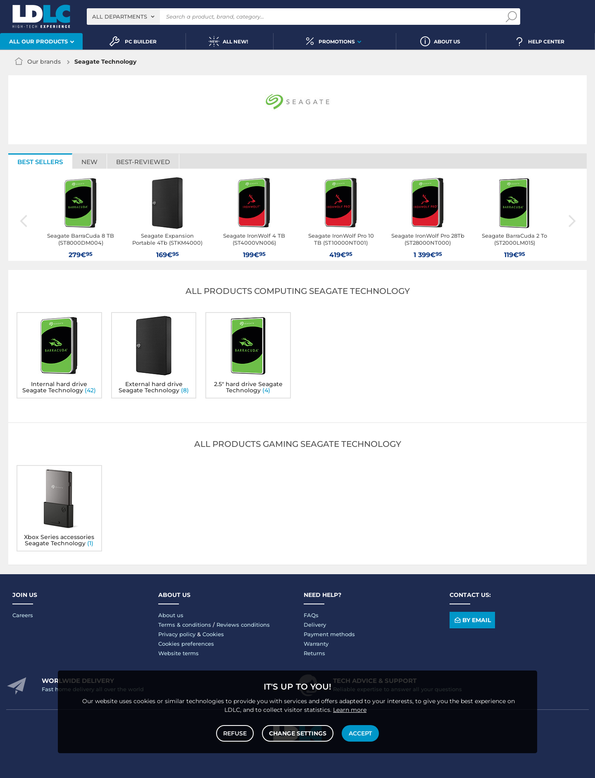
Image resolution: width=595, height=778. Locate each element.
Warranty (316, 643)
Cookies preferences (186, 643)
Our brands (44, 61)
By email (472, 620)
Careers (22, 615)
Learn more (350, 710)
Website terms (178, 653)
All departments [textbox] (119, 16)
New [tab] (89, 162)
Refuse (235, 733)
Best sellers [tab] (40, 162)
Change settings (297, 733)
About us (170, 615)
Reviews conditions (243, 624)
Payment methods (329, 634)
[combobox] (123, 16)
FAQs (311, 615)
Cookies (213, 634)
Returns (314, 653)
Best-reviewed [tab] (143, 162)
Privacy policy (176, 634)
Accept (360, 733)
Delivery (315, 624)
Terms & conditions (184, 624)
